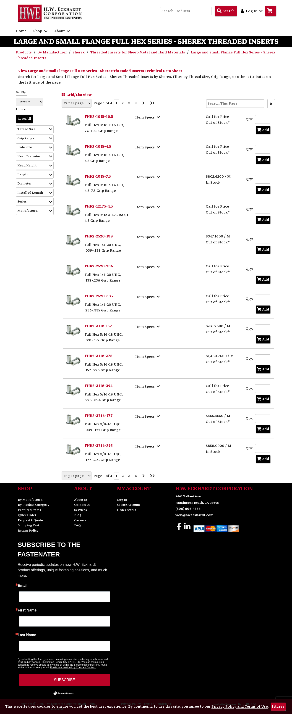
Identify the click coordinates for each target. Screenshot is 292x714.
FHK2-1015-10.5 (99, 117)
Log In (122, 499)
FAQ (77, 525)
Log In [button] (252, 11)
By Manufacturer (52, 52)
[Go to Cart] (270, 11)
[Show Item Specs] (148, 117)
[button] (35, 129)
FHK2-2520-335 (99, 296)
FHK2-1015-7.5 (98, 176)
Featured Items (29, 510)
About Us (81, 499)
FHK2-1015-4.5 (98, 147)
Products (24, 52)
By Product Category (33, 504)
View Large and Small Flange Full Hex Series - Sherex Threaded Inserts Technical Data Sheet (100, 71)
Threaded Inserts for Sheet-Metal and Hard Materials (138, 52)
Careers (80, 520)
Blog (77, 515)
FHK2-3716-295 (99, 446)
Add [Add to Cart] (263, 130)
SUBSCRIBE (64, 680)
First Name (27, 610)
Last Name (27, 635)
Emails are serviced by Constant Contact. (73, 667)
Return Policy (28, 530)
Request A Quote (30, 520)
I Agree (278, 706)
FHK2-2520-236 (99, 266)
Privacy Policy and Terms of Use (239, 706)
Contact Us (82, 504)
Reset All (24, 118)
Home (21, 31)
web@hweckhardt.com (194, 515)
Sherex (79, 52)
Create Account (128, 504)
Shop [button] (40, 31)
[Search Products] (226, 11)
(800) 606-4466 (188, 508)
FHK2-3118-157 (98, 326)
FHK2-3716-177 (99, 416)
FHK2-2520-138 (99, 236)
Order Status (126, 510)
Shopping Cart (28, 525)
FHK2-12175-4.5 (99, 206)
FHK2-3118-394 (99, 386)
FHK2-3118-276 (98, 356)
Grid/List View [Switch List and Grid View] (76, 95)
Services (80, 510)
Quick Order (27, 515)
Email (23, 586)
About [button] (62, 31)
